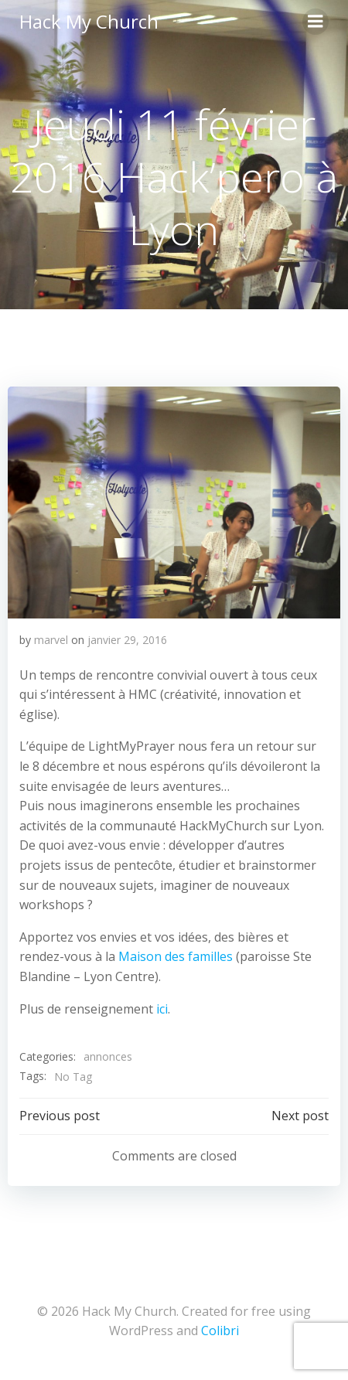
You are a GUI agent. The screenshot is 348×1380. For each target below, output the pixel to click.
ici (162, 1008)
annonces (108, 1056)
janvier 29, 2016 (127, 639)
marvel (51, 639)
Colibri (220, 1330)
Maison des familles (175, 956)
